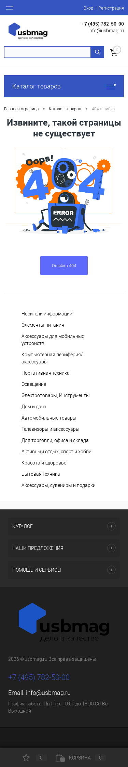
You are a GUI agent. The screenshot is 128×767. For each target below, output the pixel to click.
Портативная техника (46, 373)
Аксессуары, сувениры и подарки (59, 485)
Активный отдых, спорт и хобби (56, 451)
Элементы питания (43, 325)
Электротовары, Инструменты (56, 395)
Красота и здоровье (44, 463)
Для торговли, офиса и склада (55, 440)
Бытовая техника (41, 474)
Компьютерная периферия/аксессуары (52, 358)
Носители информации (47, 313)
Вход (88, 8)
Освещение (34, 384)
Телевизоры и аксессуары (51, 429)
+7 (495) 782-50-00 (103, 23)
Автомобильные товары (49, 418)
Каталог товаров (64, 86)
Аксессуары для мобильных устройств (53, 339)
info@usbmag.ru (106, 30)
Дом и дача (34, 406)
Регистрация (111, 8)
